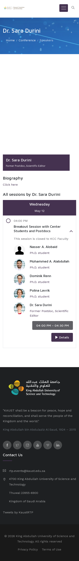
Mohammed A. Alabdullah (49, 261)
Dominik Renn (40, 276)
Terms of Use (51, 549)
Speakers (46, 40)
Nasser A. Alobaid (43, 247)
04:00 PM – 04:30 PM (52, 325)
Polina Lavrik (40, 290)
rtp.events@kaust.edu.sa (27, 471)
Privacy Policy (28, 549)
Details (62, 337)
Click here (10, 184)
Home (10, 40)
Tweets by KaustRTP (18, 512)
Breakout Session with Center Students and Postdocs (43, 228)
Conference (27, 40)
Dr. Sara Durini (41, 305)
